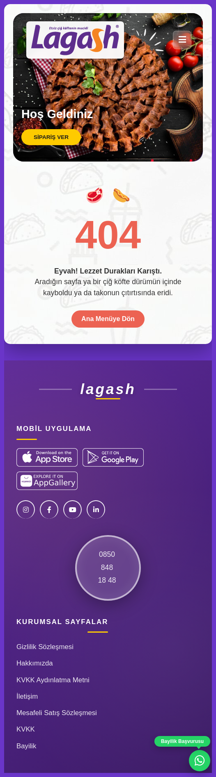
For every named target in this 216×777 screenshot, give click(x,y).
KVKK (25, 729)
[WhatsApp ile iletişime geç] (199, 760)
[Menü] (182, 40)
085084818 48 (107, 567)
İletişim (27, 696)
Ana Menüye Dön (108, 318)
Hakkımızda (34, 663)
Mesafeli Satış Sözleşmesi (56, 713)
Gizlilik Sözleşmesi (45, 647)
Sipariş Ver (51, 137)
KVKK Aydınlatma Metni (53, 680)
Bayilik (26, 746)
